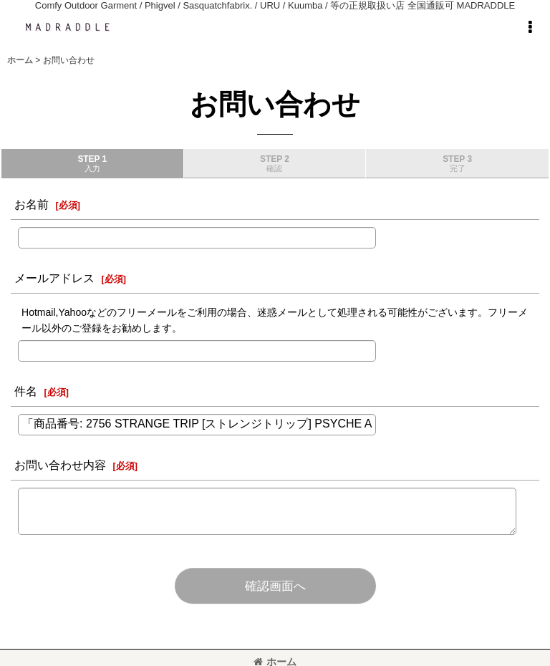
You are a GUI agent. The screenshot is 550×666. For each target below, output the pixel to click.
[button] (530, 27)
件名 (25, 391)
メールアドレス (54, 277)
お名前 (31, 204)
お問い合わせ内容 (60, 464)
